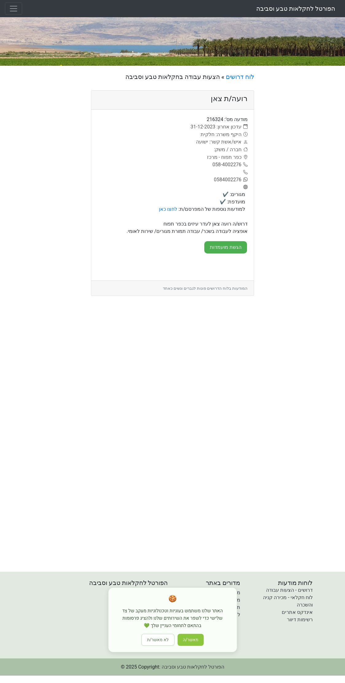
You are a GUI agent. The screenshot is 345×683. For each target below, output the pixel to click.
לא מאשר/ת (158, 640)
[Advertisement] (301, 165)
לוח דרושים (240, 76)
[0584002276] (231, 179)
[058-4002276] (230, 164)
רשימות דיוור (300, 619)
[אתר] (244, 187)
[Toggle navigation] (13, 8)
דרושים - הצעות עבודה (289, 590)
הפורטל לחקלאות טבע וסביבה (295, 8)
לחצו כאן (168, 209)
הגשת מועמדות (225, 247)
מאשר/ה (190, 640)
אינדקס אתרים (297, 612)
